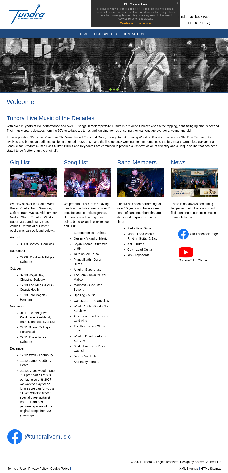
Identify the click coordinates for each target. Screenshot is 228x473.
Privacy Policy (38, 468)
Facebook (203, 234)
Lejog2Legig (105, 34)
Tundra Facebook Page (194, 16)
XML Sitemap (188, 468)
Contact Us (133, 34)
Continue (127, 23)
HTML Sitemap (210, 468)
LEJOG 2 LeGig (199, 23)
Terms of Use (16, 468)
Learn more (144, 23)
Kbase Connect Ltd (208, 462)
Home (83, 34)
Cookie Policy (59, 468)
